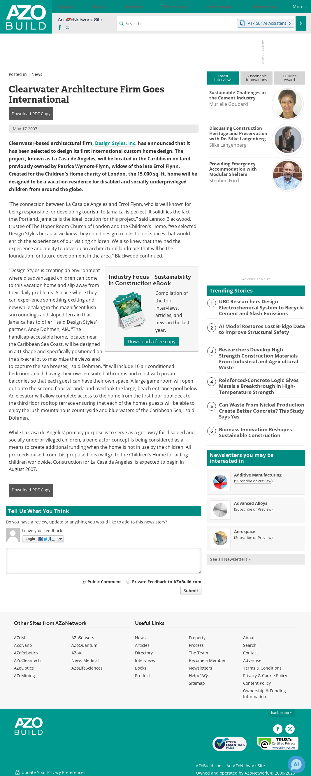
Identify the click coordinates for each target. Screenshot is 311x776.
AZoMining (24, 675)
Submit (191, 590)
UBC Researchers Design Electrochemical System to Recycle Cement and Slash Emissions (257, 306)
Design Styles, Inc (115, 143)
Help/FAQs (199, 675)
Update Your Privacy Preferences (50, 768)
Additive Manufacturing (258, 464)
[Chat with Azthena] (296, 764)
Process (196, 645)
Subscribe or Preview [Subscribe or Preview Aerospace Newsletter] (253, 527)
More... (294, 6)
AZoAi (76, 653)
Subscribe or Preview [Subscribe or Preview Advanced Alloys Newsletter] (253, 499)
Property (197, 637)
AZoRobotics (26, 653)
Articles (142, 645)
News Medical (85, 660)
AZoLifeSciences (87, 668)
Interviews (145, 660)
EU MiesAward (289, 77)
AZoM (19, 637)
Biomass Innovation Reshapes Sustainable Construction (251, 421)
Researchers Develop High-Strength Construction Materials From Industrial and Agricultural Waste (258, 354)
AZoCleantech (27, 660)
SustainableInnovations (256, 77)
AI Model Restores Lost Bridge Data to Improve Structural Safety (260, 327)
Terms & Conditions (262, 668)
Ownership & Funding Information (264, 693)
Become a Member (207, 660)
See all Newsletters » (230, 549)
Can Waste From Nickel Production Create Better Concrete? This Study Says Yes (258, 401)
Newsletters (200, 668)
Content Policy (257, 683)
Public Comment (104, 581)
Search (249, 645)
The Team (198, 653)
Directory (144, 653)
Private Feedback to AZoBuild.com (166, 581)
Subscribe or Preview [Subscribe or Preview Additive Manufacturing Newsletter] (253, 470)
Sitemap (197, 683)
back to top (282, 712)
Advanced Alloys (250, 493)
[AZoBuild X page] (67, 27)
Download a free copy (151, 341)
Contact (250, 653)
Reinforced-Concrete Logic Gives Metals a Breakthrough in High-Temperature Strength (254, 377)
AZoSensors (82, 637)
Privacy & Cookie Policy (265, 675)
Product (142, 675)
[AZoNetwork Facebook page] (59, 27)
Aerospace (244, 521)
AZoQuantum (84, 645)
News (36, 74)
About (249, 637)
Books (140, 668)
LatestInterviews (223, 77)
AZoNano (23, 645)
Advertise (252, 660)
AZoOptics (24, 668)
